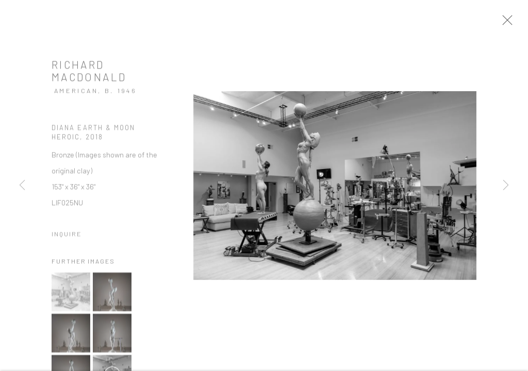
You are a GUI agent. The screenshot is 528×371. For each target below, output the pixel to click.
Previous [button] (22, 185)
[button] (71, 296)
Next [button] (506, 185)
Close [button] (513, 23)
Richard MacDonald (89, 75)
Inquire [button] (67, 238)
